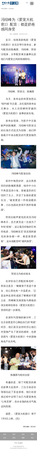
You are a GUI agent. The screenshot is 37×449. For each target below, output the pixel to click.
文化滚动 (11, 8)
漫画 (14, 438)
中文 (15, 443)
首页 (4, 434)
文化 (4, 438)
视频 (23, 438)
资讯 (23, 434)
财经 (32, 434)
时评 (14, 434)
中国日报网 (4, 8)
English (20, 443)
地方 (32, 438)
